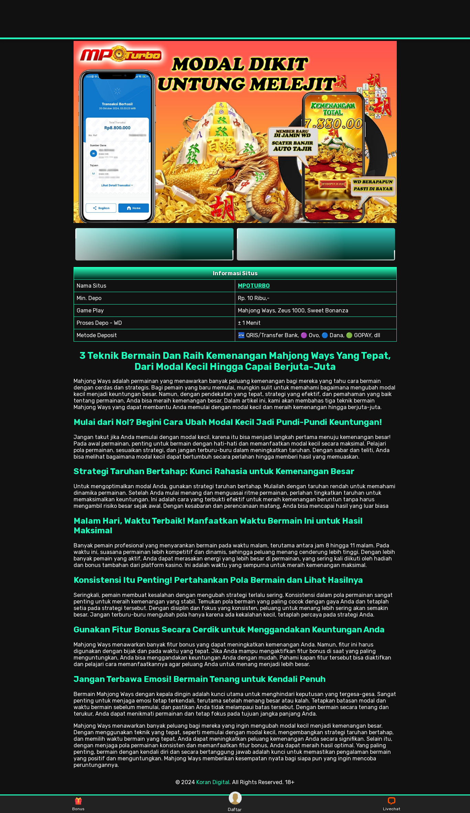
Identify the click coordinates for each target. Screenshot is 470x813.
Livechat (391, 804)
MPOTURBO (254, 285)
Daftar (235, 804)
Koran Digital (212, 782)
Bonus (78, 804)
